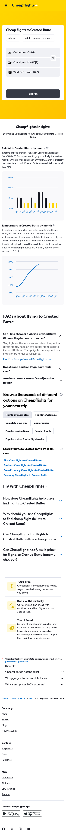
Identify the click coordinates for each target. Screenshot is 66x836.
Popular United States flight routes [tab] (24, 439)
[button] (6, 5)
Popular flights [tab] (43, 431)
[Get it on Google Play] (11, 813)
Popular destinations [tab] (17, 431)
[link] (12, 829)
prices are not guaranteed (16, 661)
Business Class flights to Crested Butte (25, 465)
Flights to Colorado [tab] (46, 414)
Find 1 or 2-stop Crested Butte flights (27, 359)
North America (18, 698)
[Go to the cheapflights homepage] (25, 5)
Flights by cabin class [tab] (17, 414)
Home (5, 698)
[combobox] (13, 37)
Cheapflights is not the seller (34, 672)
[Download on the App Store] (32, 813)
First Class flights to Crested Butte (23, 460)
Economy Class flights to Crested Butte (25, 475)
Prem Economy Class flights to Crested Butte (29, 470)
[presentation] (47, 148)
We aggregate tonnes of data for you (34, 678)
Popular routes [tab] (41, 423)
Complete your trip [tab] (16, 423)
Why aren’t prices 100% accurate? (34, 684)
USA (31, 698)
